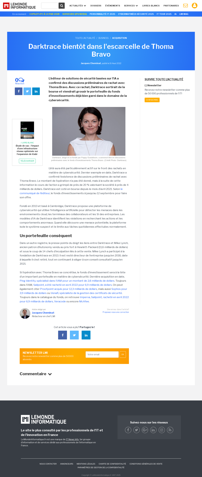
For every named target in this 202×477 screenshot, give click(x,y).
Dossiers (95, 5)
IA (175, 14)
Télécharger (27, 161)
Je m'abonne (152, 100)
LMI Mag (183, 14)
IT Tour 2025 (164, 14)
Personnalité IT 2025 (102, 14)
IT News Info (72, 439)
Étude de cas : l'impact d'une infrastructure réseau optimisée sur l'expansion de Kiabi (27, 150)
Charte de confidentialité (112, 464)
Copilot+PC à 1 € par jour (44, 14)
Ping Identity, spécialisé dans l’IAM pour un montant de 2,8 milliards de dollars (67, 280)
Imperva (85, 297)
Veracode (60, 301)
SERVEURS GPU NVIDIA (74, 14)
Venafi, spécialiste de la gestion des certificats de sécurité (86, 293)
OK (122, 354)
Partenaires (171, 5)
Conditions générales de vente (146, 464)
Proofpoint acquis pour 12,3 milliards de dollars (68, 288)
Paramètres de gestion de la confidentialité (101, 468)
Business (104, 38)
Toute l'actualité (85, 38)
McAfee (84, 301)
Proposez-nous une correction (116, 312)
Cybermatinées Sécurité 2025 (136, 14)
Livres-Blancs (151, 5)
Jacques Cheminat (43, 312)
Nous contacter (48, 464)
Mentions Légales (86, 464)
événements (112, 5)
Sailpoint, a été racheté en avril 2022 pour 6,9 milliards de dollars (72, 284)
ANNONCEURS (66, 464)
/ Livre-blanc (27, 143)
